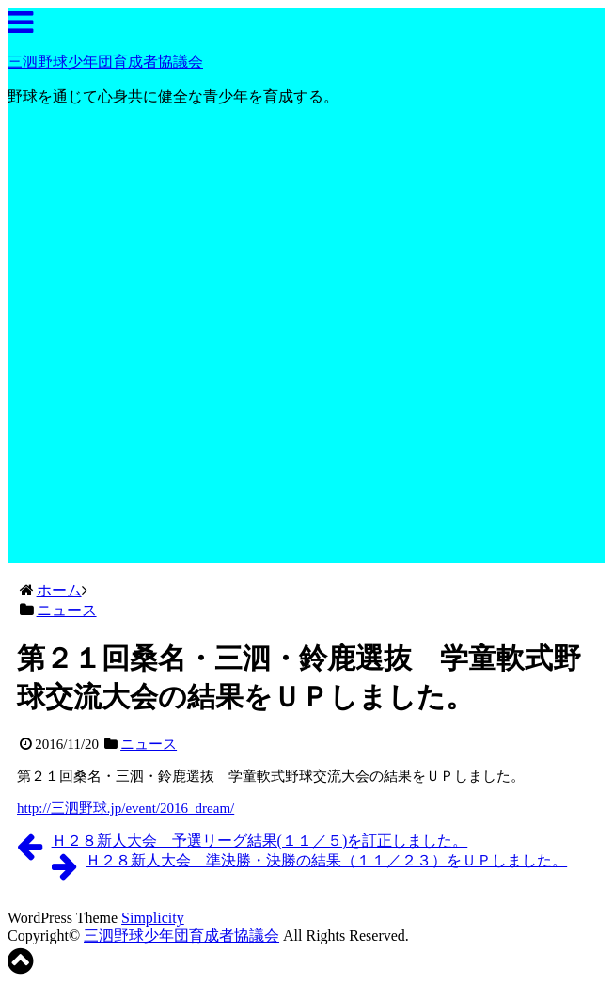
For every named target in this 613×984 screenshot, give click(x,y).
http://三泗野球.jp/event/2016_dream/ (125, 808)
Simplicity (152, 918)
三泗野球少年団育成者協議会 (105, 62)
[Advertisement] (306, 431)
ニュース (148, 744)
